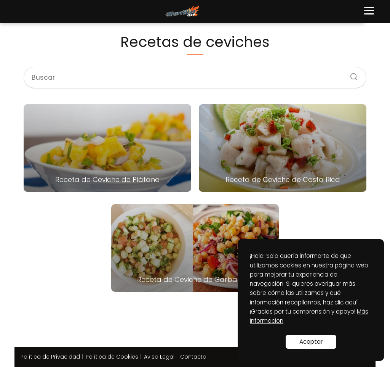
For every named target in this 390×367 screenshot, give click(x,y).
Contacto (193, 357)
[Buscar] (351, 74)
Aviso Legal (159, 357)
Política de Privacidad (50, 357)
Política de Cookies (112, 357)
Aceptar (311, 342)
